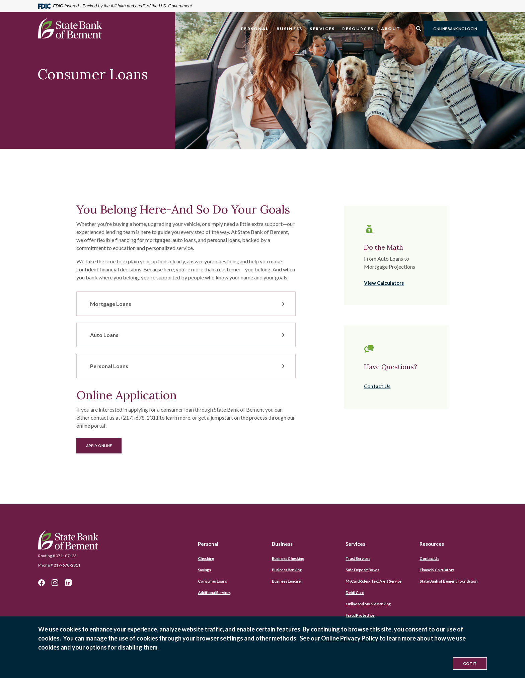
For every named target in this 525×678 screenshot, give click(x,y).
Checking (206, 558)
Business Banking (287, 569)
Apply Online (104, 445)
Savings (204, 569)
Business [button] (289, 28)
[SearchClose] (419, 28)
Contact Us (377, 386)
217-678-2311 (67, 565)
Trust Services (358, 558)
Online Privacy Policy (349, 638)
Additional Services (214, 592)
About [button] (390, 28)
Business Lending (286, 581)
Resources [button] (358, 28)
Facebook (41, 582)
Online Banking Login (455, 28)
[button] (186, 303)
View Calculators (384, 283)
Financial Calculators (437, 569)
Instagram (55, 582)
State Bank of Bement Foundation (448, 581)
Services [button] (322, 28)
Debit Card (355, 592)
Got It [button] (469, 663)
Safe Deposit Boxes (362, 569)
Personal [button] (255, 28)
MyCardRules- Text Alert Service (373, 581)
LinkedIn (68, 582)
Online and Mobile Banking (368, 603)
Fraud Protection (360, 615)
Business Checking (288, 558)
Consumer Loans (212, 581)
